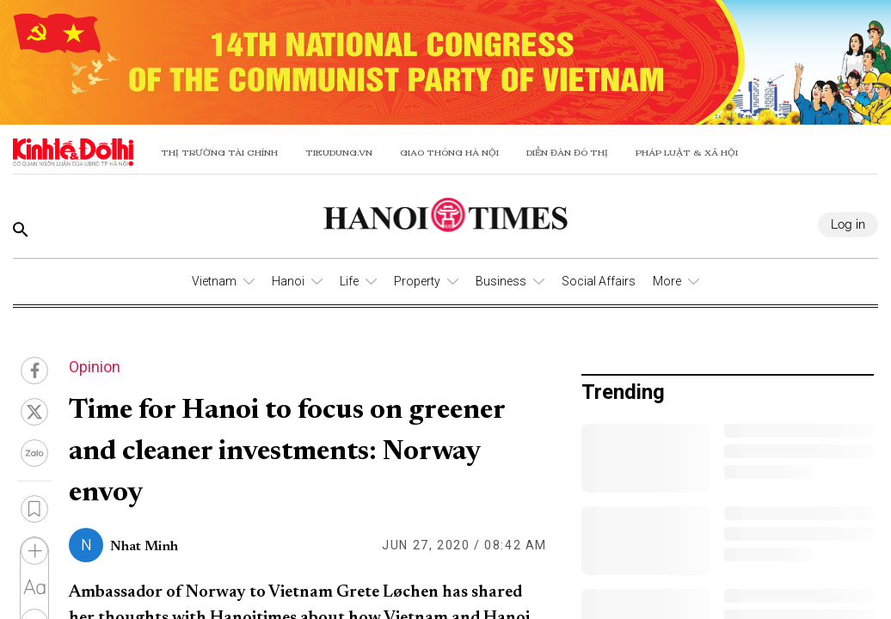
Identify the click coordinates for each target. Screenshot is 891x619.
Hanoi (288, 281)
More (667, 281)
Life (349, 281)
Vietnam (214, 281)
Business (501, 281)
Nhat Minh (144, 547)
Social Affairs (599, 281)
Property (417, 281)
